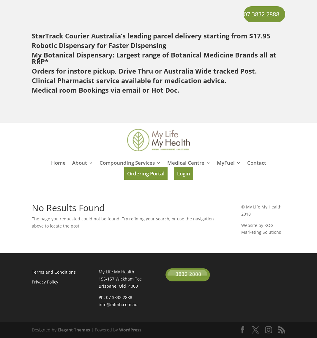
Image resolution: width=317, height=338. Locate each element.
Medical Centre (185, 163)
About (79, 163)
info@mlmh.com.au (118, 304)
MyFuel (226, 163)
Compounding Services (127, 163)
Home (58, 163)
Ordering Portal (146, 173)
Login (183, 173)
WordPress (130, 330)
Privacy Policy (45, 282)
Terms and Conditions (54, 272)
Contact (256, 163)
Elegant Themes (74, 330)
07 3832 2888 (261, 14)
